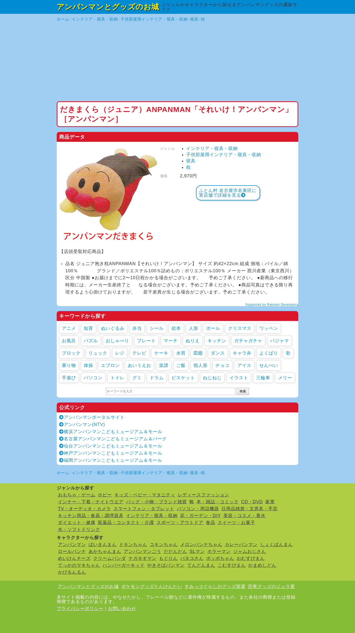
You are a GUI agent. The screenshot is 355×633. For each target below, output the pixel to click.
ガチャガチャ (248, 340)
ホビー (105, 494)
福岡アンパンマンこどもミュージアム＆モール (110, 460)
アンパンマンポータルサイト (92, 417)
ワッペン (268, 328)
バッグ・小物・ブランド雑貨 (156, 501)
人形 (193, 328)
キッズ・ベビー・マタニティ (144, 494)
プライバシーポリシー (80, 608)
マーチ (171, 340)
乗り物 (69, 365)
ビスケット (183, 377)
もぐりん (168, 558)
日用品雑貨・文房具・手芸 (249, 508)
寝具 (194, 19)
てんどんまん (201, 565)
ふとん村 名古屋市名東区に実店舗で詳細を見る (228, 193)
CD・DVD (252, 501)
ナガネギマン (142, 558)
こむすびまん (232, 565)
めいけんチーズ (74, 558)
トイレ (117, 377)
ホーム (63, 19)
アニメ (69, 328)
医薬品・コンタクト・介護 (126, 522)
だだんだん (175, 551)
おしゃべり (117, 340)
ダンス (218, 353)
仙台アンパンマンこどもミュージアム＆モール (110, 445)
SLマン (197, 551)
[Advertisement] (177, 61)
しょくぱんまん (276, 544)
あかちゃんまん (105, 551)
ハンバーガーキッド (124, 565)
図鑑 (198, 353)
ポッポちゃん (220, 558)
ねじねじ (212, 377)
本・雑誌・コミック (217, 501)
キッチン (217, 340)
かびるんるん (72, 572)
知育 (88, 328)
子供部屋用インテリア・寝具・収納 (154, 19)
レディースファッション (203, 494)
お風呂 (69, 340)
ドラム (157, 377)
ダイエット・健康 (76, 522)
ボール (213, 328)
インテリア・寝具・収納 (95, 19)
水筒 (181, 353)
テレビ (139, 353)
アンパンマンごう (142, 551)
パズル (91, 340)
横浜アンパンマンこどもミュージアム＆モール (110, 431)
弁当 (137, 328)
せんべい (268, 365)
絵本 (176, 328)
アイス (244, 365)
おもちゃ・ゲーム (76, 494)
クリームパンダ (109, 558)
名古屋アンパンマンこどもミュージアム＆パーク (113, 438)
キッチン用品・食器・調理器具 (91, 515)
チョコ (222, 365)
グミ (137, 377)
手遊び (69, 377)
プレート (146, 340)
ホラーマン (219, 551)
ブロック (71, 353)
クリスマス (239, 328)
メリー (285, 377)
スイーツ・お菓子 (236, 522)
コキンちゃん (164, 544)
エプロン (110, 365)
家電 (270, 501)
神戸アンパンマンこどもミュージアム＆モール (110, 453)
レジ (119, 353)
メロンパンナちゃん (201, 544)
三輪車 (263, 377)
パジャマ (279, 340)
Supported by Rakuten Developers (272, 304)
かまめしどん (262, 565)
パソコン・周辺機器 (198, 508)
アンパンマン (72, 544)
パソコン (93, 377)
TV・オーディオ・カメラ (84, 508)
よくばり (268, 353)
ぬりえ (193, 340)
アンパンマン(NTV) (82, 424)
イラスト (239, 377)
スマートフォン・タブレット (143, 508)
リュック (98, 353)
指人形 (201, 365)
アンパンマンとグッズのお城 (108, 7)
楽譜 (163, 365)
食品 (210, 522)
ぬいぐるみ (112, 328)
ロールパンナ (72, 551)
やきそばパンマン (166, 565)
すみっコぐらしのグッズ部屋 (215, 586)
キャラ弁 (242, 353)
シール (157, 328)
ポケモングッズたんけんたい (151, 586)
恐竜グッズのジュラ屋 (271, 586)
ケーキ (161, 353)
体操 (88, 365)
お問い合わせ (122, 608)
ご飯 (181, 365)
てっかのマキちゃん (79, 565)
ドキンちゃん (133, 544)
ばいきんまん (103, 544)
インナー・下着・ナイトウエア (91, 501)
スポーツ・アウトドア (180, 522)
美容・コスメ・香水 (244, 515)
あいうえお (139, 365)
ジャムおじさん (249, 551)
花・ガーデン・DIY (200, 515)
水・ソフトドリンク (79, 529)
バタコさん (192, 558)
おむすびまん (251, 558)
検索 (243, 391)
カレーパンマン (241, 544)
